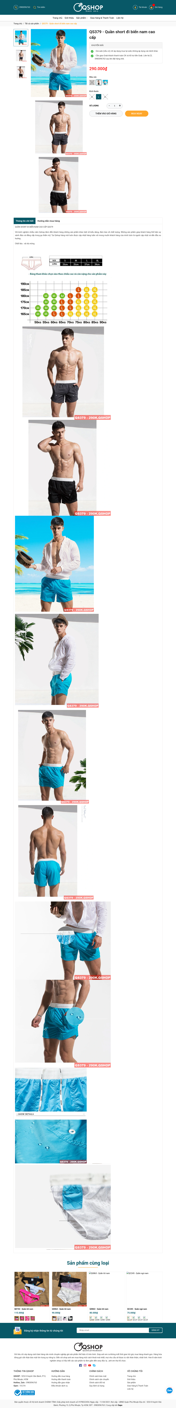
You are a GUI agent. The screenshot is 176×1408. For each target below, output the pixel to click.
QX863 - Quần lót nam (99, 1309)
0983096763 (22, 7)
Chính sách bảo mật (97, 1376)
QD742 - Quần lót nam (23, 1309)
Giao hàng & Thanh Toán (137, 1386)
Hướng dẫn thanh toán (61, 1379)
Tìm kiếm (39, 7)
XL (105, 97)
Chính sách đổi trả (97, 1382)
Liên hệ (130, 1389)
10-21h (23, 1386)
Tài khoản (140, 7)
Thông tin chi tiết (24, 221)
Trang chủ (131, 1376)
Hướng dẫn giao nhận (60, 1382)
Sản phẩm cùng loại (88, 1263)
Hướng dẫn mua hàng (48, 221)
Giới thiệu (131, 1379)
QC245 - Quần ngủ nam (137, 1309)
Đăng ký (156, 1330)
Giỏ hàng (155, 7)
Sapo (120, 1405)
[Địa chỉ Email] (119, 1330)
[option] (32, 1297)
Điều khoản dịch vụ (59, 1386)
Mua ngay (136, 113)
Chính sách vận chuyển (99, 1379)
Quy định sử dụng (96, 1386)
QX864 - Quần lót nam (61, 1309)
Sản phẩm (131, 1382)
